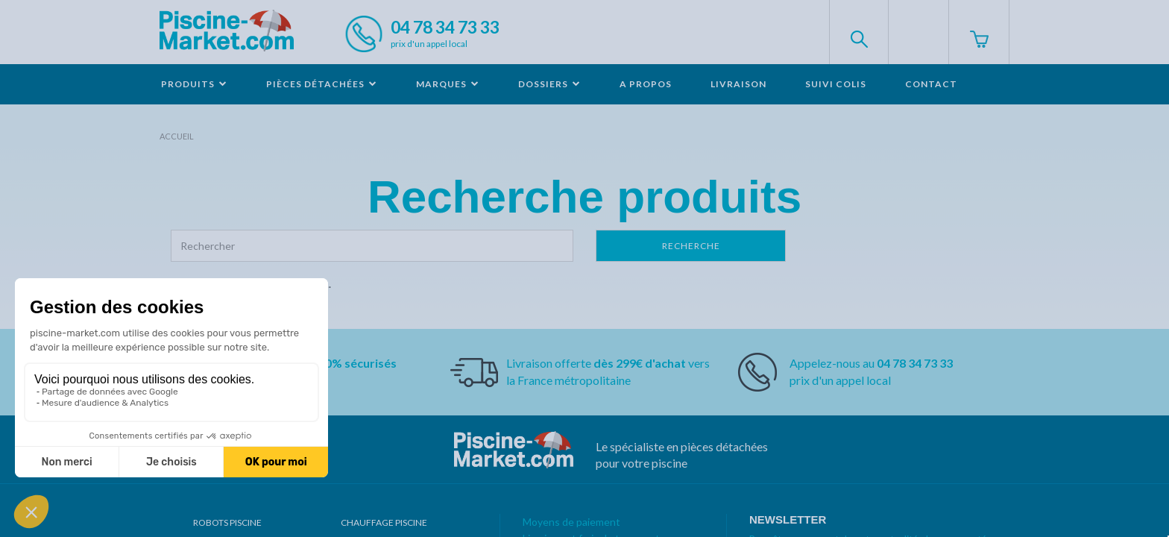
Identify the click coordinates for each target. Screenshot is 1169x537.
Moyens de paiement (571, 521)
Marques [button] (447, 84)
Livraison (738, 84)
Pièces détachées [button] (321, 84)
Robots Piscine (227, 522)
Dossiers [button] (549, 84)
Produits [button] (194, 84)
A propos (646, 84)
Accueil (177, 136)
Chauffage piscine (384, 522)
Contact (931, 84)
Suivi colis (835, 84)
